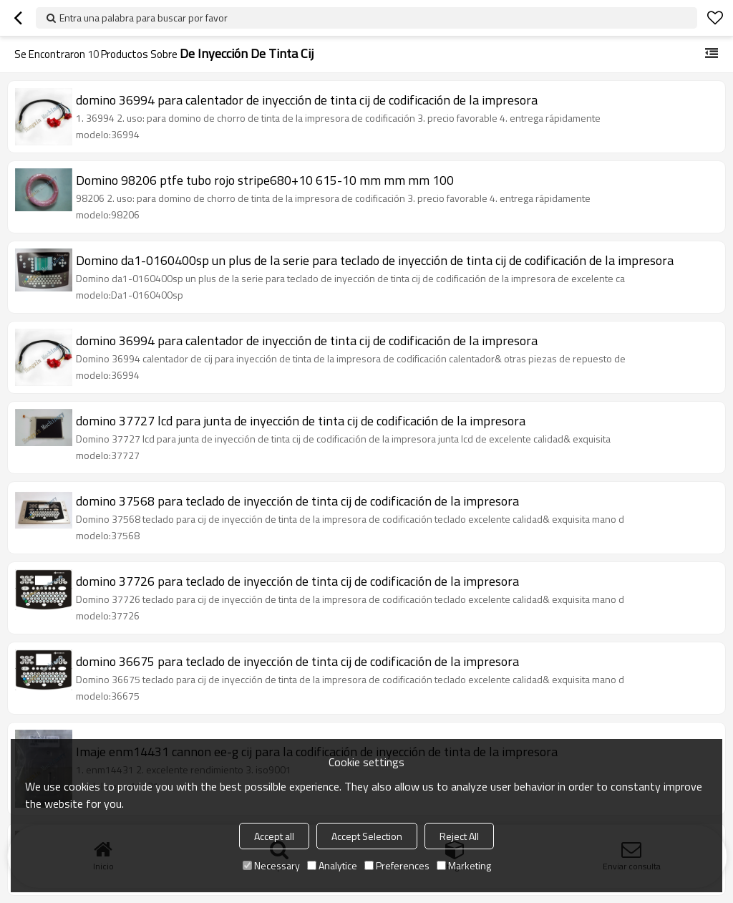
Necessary (271, 865)
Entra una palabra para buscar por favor (143, 17)
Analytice (332, 865)
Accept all (274, 836)
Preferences (396, 865)
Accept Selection (366, 836)
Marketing (464, 865)
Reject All (459, 836)
